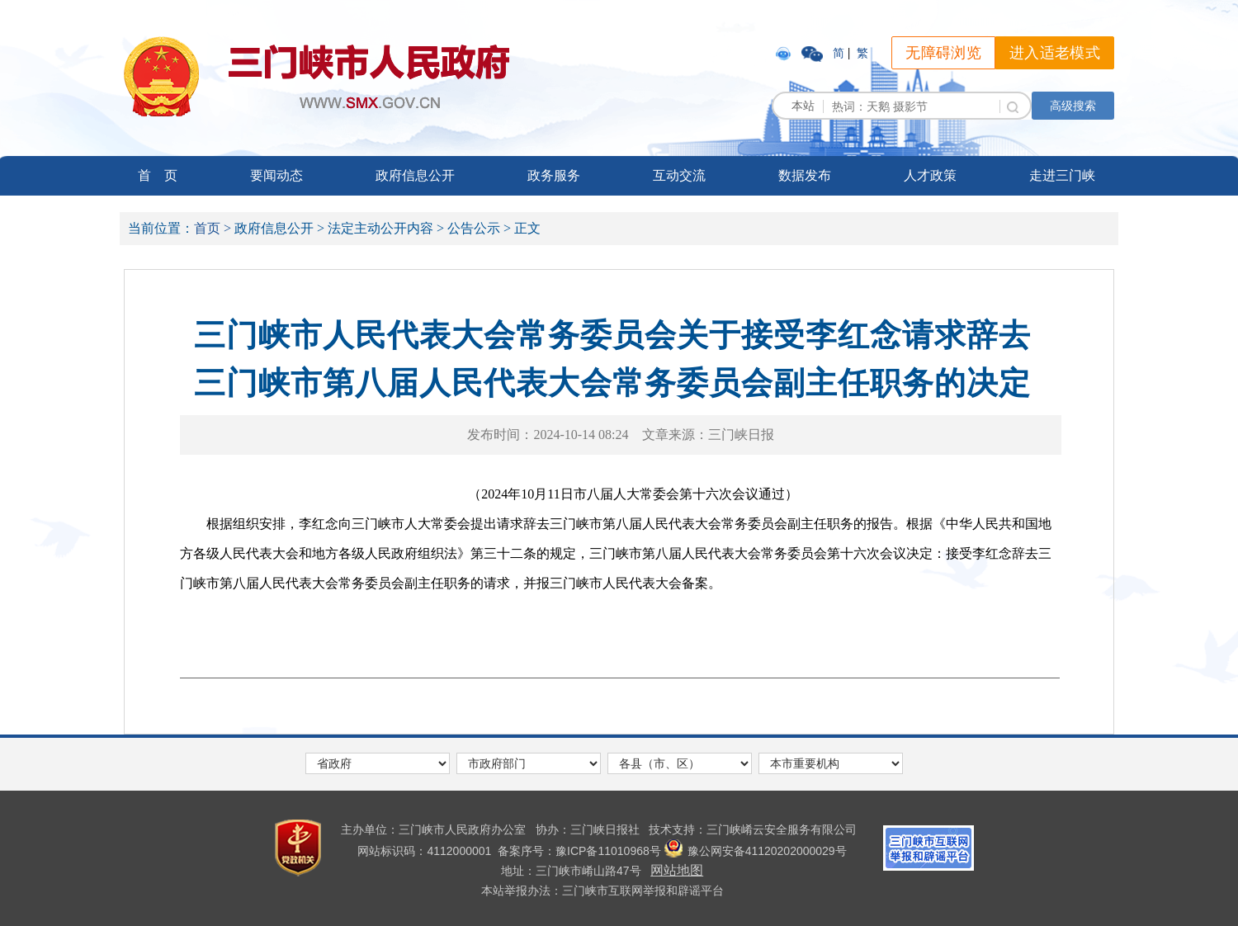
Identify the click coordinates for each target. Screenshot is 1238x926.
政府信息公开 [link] (415, 175)
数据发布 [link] (804, 175)
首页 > (212, 228)
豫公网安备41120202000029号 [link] (755, 850)
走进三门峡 (1062, 175)
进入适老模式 (1054, 53)
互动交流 (679, 175)
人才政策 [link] (930, 175)
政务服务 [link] (553, 175)
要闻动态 (276, 175)
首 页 (157, 175)
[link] (785, 52)
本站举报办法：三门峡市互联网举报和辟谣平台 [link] (602, 890)
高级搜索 (1073, 105)
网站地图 (676, 870)
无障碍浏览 (943, 53)
